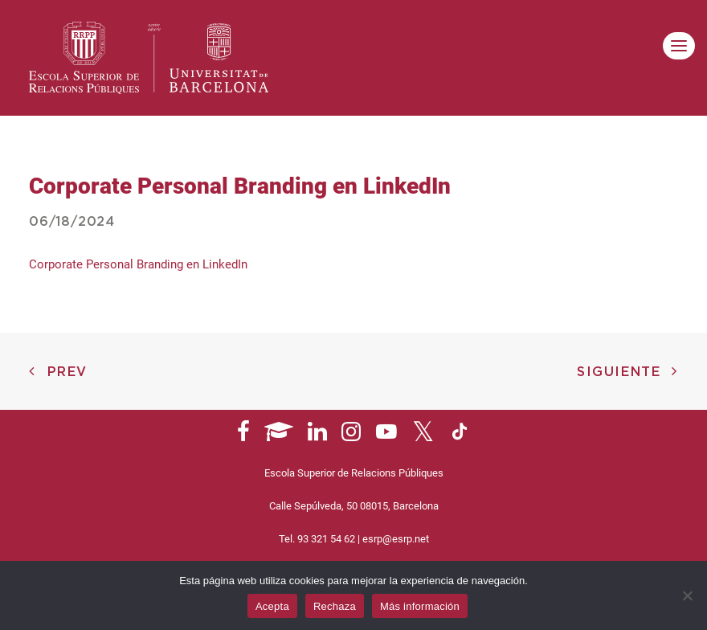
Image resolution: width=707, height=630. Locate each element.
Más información (420, 606)
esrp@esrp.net (395, 539)
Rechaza (334, 606)
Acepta (272, 606)
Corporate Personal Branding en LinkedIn (138, 264)
